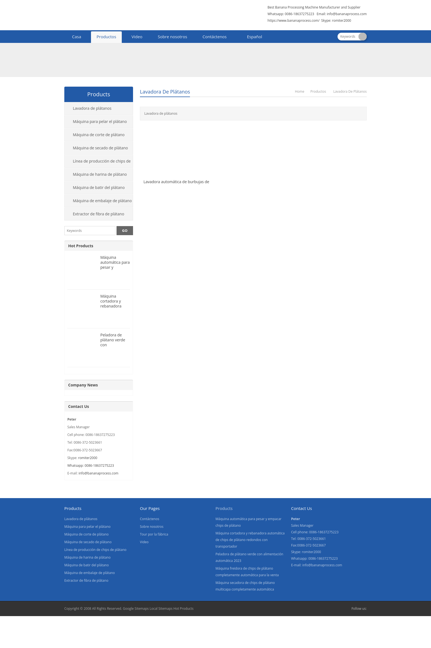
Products (224, 508)
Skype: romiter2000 (336, 20)
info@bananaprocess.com (347, 14)
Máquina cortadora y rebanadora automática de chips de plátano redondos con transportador (250, 540)
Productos (106, 36)
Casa (76, 36)
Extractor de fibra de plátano (98, 213)
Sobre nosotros (172, 36)
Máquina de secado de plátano (100, 147)
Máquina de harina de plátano (100, 174)
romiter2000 (87, 457)
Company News (83, 385)
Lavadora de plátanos (165, 91)
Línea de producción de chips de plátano (98, 163)
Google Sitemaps (136, 608)
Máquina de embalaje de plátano (102, 200)
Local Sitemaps (161, 608)
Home (299, 91)
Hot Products (80, 245)
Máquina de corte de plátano (99, 134)
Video (137, 36)
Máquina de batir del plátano (99, 187)
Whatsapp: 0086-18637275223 (90, 465)
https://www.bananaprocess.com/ (293, 20)
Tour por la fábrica (154, 534)
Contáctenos (215, 36)
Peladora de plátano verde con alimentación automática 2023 (112, 347)
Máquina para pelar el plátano (100, 121)
